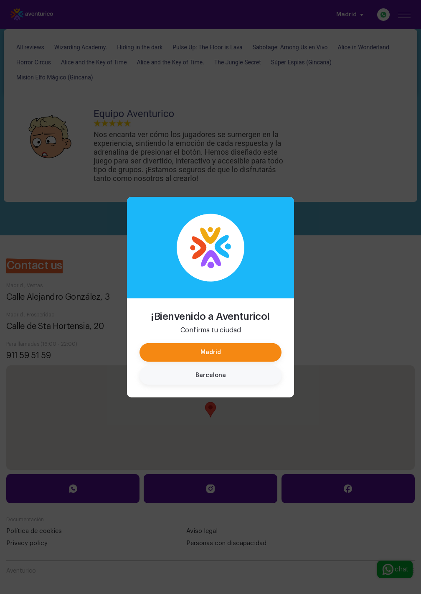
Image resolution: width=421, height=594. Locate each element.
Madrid (210, 352)
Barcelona (210, 375)
